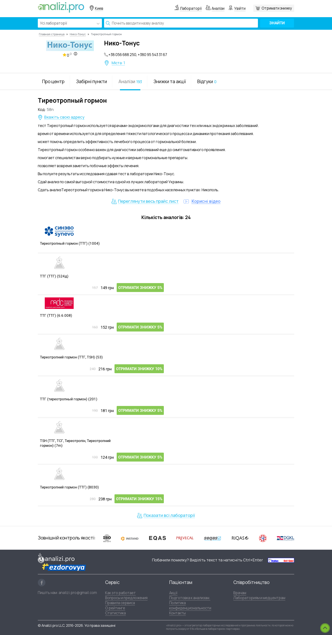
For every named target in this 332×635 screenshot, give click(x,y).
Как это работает (120, 592)
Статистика (115, 612)
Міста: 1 (118, 63)
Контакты (177, 612)
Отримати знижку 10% (139, 369)
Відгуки (206, 81)
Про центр (53, 81)
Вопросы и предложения (126, 597)
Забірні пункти (91, 81)
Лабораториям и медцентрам (259, 597)
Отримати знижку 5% (140, 287)
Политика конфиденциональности (190, 605)
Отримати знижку (277, 8)
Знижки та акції (169, 81)
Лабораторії (191, 8)
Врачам (239, 592)
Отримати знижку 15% (139, 499)
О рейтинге (115, 607)
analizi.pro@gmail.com (78, 592)
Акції (173, 592)
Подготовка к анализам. (189, 597)
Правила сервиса (120, 602)
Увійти (240, 8)
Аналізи (218, 8)
